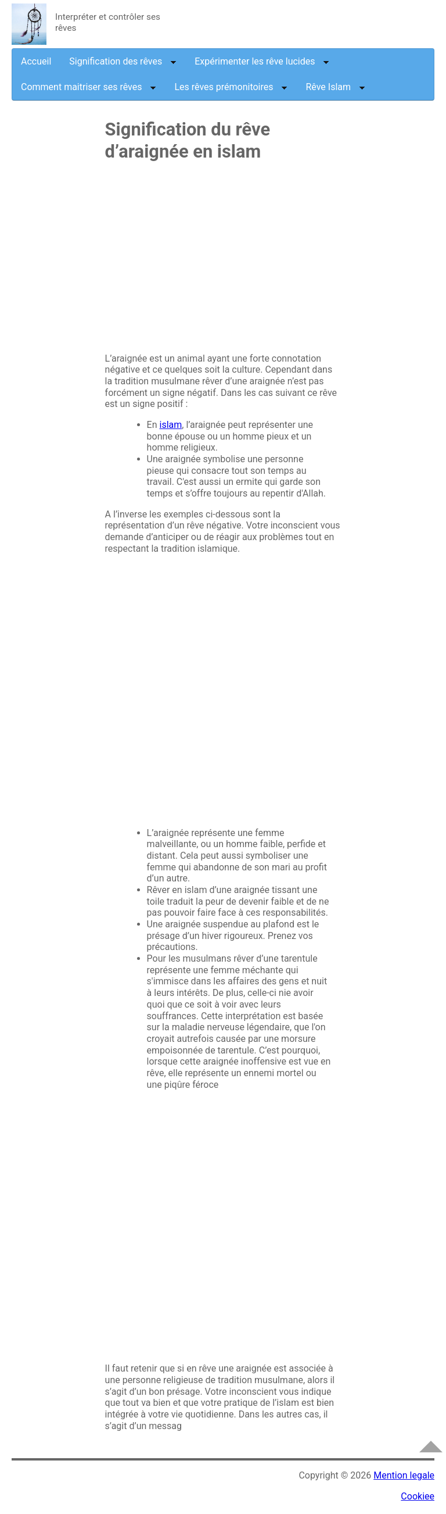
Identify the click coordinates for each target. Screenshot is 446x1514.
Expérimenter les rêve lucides (262, 61)
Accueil (36, 61)
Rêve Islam (335, 86)
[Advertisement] (223, 262)
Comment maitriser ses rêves (88, 86)
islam (171, 424)
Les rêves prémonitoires (230, 86)
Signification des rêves (123, 61)
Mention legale (403, 1475)
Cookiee (417, 1496)
